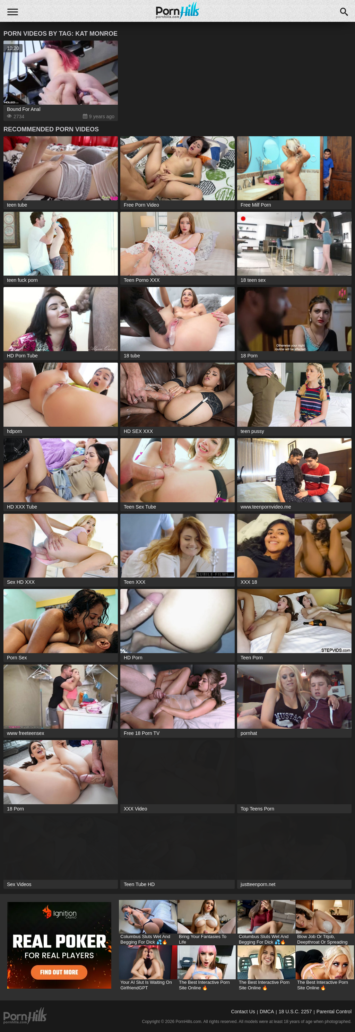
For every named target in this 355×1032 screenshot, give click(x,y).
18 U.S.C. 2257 (295, 1011)
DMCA (267, 1011)
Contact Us (243, 1011)
